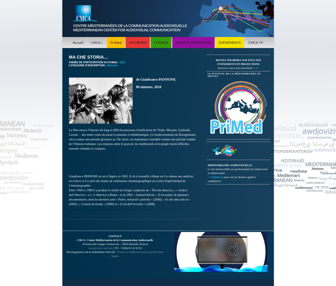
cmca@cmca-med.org (100, 248)
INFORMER (138, 43)
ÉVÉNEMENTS (230, 43)
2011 (123, 62)
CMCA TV (255, 43)
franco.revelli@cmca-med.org (134, 252)
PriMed (115, 43)
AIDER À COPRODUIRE (193, 43)
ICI (257, 68)
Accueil (78, 43)
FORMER (161, 43)
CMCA (97, 43)
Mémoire (112, 65)
